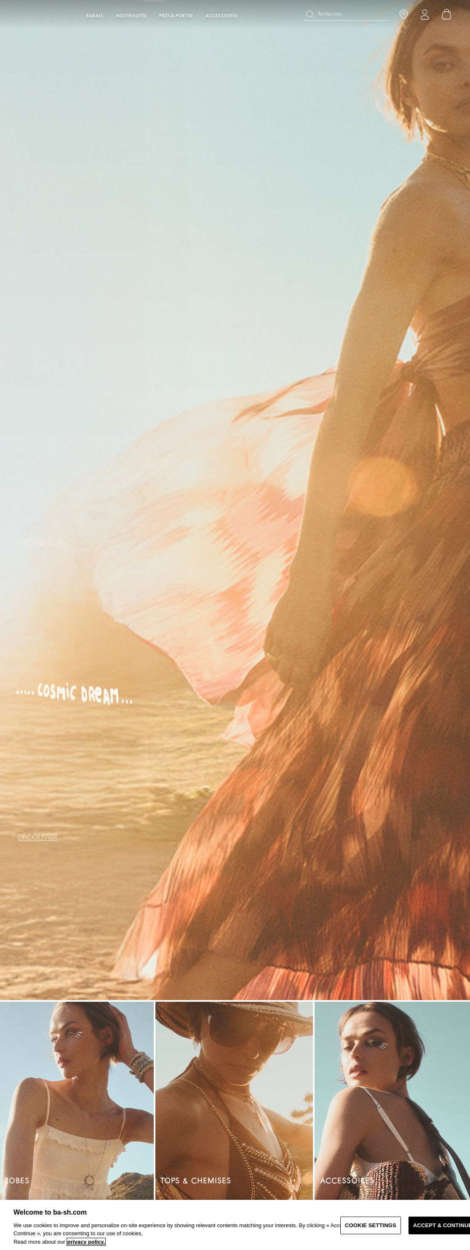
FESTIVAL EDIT (40, 543)
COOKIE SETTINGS (370, 1225)
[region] (235, 1225)
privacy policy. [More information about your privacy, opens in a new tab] (86, 1242)
